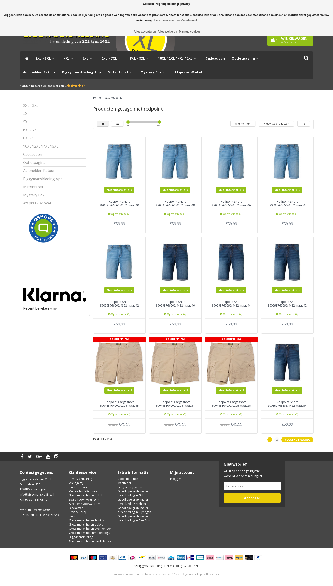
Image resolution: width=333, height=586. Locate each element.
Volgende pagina (297, 439)
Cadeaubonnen (128, 479)
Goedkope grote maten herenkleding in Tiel (133, 493)
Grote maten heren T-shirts (86, 520)
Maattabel (124, 483)
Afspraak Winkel (188, 72)
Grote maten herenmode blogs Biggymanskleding (89, 535)
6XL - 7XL (112, 58)
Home (97, 97)
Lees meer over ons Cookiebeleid (176, 20)
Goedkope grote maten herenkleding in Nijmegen (134, 510)
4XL (70, 58)
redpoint (116, 97)
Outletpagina (246, 58)
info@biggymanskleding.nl (37, 494)
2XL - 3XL (46, 58)
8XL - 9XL (140, 58)
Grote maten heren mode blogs (90, 541)
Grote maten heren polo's (86, 524)
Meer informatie (119, 190)
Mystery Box (154, 72)
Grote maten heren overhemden (90, 529)
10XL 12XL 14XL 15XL (178, 58)
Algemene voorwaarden (85, 504)
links (72, 516)
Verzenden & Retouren (84, 491)
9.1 (66, 85)
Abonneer (252, 498)
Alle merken (242, 123)
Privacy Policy (77, 512)
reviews (214, 574)
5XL (89, 58)
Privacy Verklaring (80, 479)
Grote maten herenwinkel (85, 495)
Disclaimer (76, 508)
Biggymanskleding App (81, 72)
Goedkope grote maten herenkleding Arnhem (133, 502)
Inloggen (176, 479)
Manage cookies (189, 31)
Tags (106, 97)
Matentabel (121, 72)
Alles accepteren (145, 31)
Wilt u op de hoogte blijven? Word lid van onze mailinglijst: (243, 473)
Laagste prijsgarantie (131, 487)
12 (303, 123)
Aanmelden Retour (39, 72)
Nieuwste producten (276, 123)
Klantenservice (78, 487)
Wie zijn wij (76, 483)
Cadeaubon (215, 58)
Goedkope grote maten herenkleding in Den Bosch (135, 518)
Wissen (54, 308)
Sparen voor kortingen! (84, 500)
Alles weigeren (167, 31)
